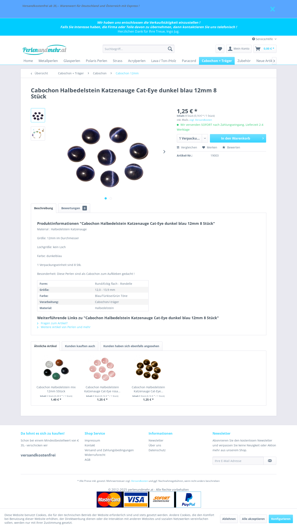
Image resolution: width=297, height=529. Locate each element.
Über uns (155, 445)
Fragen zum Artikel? (52, 323)
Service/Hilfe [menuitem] (263, 39)
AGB (87, 460)
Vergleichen (187, 147)
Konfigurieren (281, 519)
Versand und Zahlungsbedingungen (109, 450)
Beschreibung (43, 208)
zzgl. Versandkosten (200, 120)
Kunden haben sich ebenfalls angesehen (131, 346)
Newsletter (156, 440)
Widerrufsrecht (95, 455)
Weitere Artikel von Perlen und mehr (64, 327)
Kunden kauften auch (80, 346)
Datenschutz (157, 450)
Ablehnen (229, 519)
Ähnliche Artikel (45, 346)
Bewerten (231, 147)
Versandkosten (139, 481)
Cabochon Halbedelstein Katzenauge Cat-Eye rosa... (102, 389)
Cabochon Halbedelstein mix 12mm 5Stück (56, 389)
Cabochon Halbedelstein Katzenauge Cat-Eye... (148, 389)
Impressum (92, 440)
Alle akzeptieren (253, 519)
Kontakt (90, 445)
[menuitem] (138, 49)
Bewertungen (74, 208)
